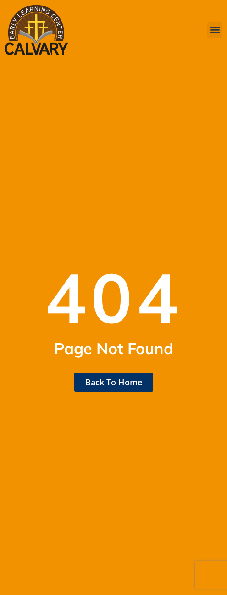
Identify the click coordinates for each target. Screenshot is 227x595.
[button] (214, 30)
